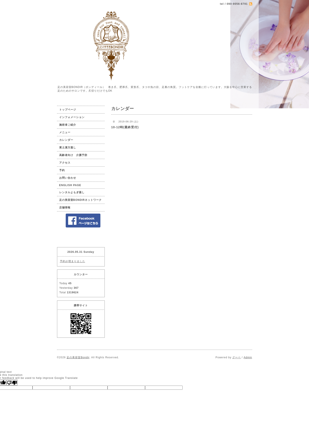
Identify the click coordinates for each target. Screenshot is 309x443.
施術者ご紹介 (67, 124)
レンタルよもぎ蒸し (72, 192)
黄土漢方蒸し (67, 147)
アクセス (64, 162)
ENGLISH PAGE (70, 185)
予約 (62, 170)
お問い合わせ (67, 177)
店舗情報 (64, 207)
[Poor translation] (12, 383)
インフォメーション (72, 117)
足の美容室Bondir (78, 357)
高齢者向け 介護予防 (73, 155)
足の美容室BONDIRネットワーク (80, 199)
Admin (248, 357)
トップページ (67, 109)
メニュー (64, 132)
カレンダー (66, 139)
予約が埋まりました (72, 261)
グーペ (236, 357)
